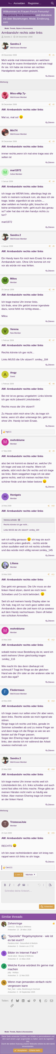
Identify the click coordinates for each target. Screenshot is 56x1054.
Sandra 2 (8, 37)
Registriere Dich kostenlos (19, 15)
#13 (53, 701)
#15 (53, 833)
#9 (54, 451)
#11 (53, 574)
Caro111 (11, 927)
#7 (54, 340)
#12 (53, 640)
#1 (54, 55)
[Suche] (52, 3)
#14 (53, 769)
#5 (54, 246)
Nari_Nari (11, 989)
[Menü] (4, 3)
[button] (5, 885)
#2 (54, 104)
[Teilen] (50, 55)
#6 (54, 290)
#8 (54, 384)
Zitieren (51, 76)
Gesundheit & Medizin (28, 943)
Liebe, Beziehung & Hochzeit (28, 989)
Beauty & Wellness (23, 927)
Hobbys (15, 972)
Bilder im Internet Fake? (23, 952)
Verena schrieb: (10, 520)
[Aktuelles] (46, 3)
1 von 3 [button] (18, 874)
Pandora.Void (13, 943)
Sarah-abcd (12, 956)
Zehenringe (15, 923)
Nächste (31, 874)
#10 (53, 506)
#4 (54, 181)
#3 (54, 141)
